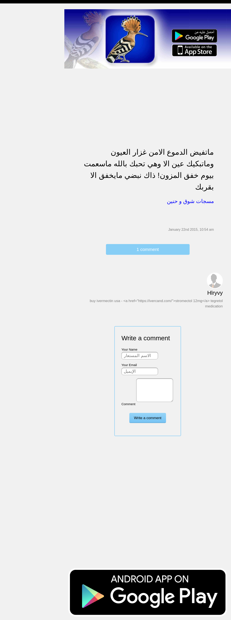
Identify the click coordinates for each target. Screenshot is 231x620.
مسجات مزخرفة (14, 96)
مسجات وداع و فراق (17, 46)
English (8, 178)
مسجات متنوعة (13, 79)
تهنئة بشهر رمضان (15, 162)
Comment (128, 404)
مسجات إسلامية (14, 13)
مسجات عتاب (12, 137)
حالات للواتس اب (15, 88)
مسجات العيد (12, 170)
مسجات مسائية (13, 30)
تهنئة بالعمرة (11, 145)
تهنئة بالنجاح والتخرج (17, 154)
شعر (6, 220)
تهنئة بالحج (10, 104)
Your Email (129, 365)
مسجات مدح (12, 21)
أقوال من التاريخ (14, 203)
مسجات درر (11, 236)
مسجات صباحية (14, 55)
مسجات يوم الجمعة (16, 187)
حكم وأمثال (11, 212)
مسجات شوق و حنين (17, 38)
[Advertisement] (147, 99)
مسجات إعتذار (13, 71)
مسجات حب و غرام (16, 129)
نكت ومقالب (11, 228)
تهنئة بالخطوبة (13, 112)
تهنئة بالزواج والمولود (17, 121)
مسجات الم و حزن (16, 63)
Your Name (129, 349)
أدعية (7, 195)
